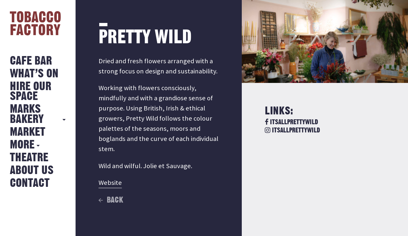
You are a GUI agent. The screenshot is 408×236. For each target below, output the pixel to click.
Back (115, 200)
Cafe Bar (31, 61)
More (22, 145)
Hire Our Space (30, 92)
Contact (30, 183)
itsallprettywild (291, 122)
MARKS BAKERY (27, 114)
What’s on (34, 74)
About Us (32, 171)
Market (27, 132)
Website (110, 182)
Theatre (29, 158)
